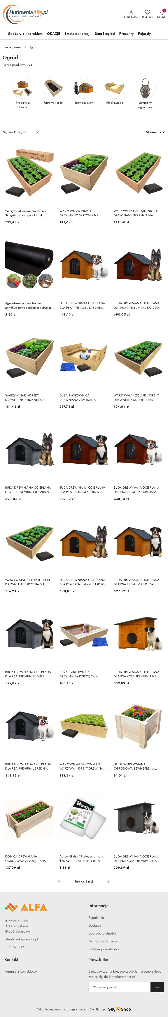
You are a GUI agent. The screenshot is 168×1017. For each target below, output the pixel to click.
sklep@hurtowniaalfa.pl (21, 939)
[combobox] (21, 132)
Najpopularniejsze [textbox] (14, 132)
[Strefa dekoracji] (77, 34)
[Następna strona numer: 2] (108, 882)
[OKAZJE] (53, 34)
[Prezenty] (126, 34)
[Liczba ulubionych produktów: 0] (147, 14)
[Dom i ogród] (105, 34)
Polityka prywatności (103, 949)
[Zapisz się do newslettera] (119, 987)
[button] (157, 34)
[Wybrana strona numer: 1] (83, 882)
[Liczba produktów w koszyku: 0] (161, 14)
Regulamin (96, 917)
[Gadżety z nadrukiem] (25, 34)
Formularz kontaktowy (20, 971)
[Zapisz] (157, 987)
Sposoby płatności (102, 933)
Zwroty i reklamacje (102, 941)
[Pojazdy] (144, 34)
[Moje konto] (131, 14)
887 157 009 (14, 947)
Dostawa (94, 925)
